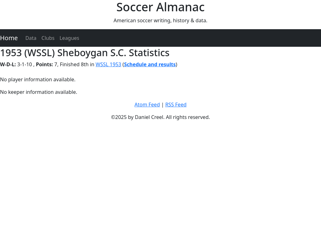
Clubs (48, 38)
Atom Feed (147, 104)
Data (30, 38)
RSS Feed (176, 104)
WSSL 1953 (108, 64)
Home (9, 38)
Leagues (69, 38)
